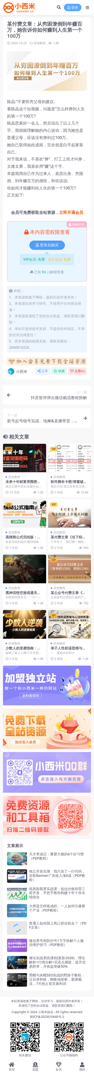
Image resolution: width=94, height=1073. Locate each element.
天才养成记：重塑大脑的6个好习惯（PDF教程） (56, 856)
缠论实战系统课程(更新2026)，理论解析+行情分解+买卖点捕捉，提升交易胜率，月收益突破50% (57, 962)
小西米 (17, 371)
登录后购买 (47, 245)
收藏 (59, 371)
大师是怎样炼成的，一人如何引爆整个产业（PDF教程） (57, 908)
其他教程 (40, 43)
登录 (72, 7)
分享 (43, 371)
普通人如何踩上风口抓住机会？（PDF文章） (57, 925)
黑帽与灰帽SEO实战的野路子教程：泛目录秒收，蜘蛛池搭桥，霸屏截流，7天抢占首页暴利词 (57, 979)
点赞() (77, 371)
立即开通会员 (71, 212)
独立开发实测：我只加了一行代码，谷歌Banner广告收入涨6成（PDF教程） (57, 875)
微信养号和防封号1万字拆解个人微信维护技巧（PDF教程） (56, 942)
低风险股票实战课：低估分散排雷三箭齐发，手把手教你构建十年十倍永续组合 (57, 893)
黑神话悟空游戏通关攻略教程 (23, 594)
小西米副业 (45, 1012)
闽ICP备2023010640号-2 (47, 1017)
